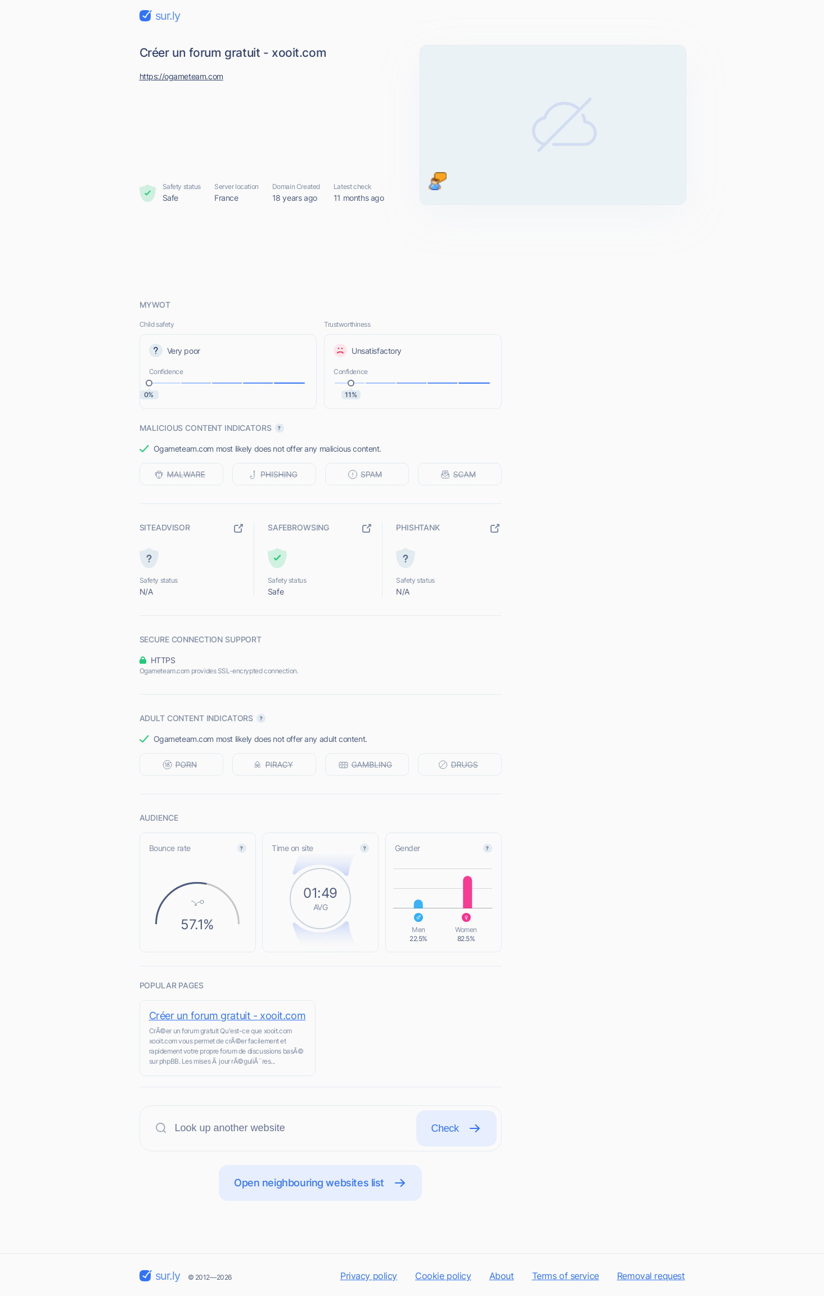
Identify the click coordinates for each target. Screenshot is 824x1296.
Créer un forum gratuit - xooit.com (227, 1016)
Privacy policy (368, 1275)
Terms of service (565, 1275)
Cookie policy (443, 1275)
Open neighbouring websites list (320, 1183)
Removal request (651, 1275)
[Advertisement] (412, 251)
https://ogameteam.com (181, 76)
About (501, 1275)
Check (456, 1128)
